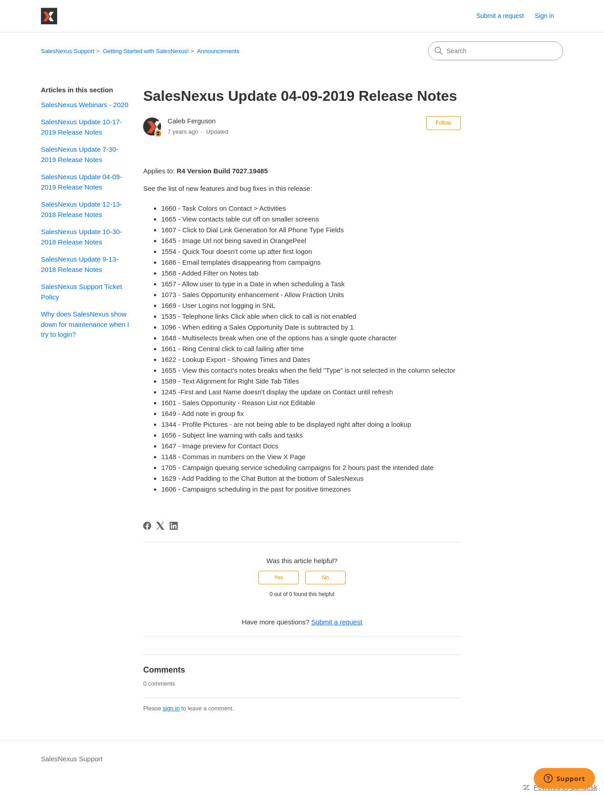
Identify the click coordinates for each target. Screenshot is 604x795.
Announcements (218, 51)
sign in (171, 708)
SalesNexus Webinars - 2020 (84, 104)
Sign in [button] (544, 15)
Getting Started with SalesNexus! (146, 51)
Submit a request (500, 15)
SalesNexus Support (68, 51)
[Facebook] (147, 526)
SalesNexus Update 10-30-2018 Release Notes (81, 237)
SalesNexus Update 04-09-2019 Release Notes (81, 182)
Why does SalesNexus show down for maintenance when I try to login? (85, 324)
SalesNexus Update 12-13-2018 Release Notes (81, 209)
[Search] (495, 51)
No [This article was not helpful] (325, 577)
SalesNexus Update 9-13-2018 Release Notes (79, 264)
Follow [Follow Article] (443, 123)
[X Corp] (160, 526)
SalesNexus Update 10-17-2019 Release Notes (81, 127)
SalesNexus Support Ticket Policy (81, 292)
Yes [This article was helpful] (278, 577)
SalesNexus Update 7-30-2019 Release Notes (79, 154)
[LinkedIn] (174, 526)
